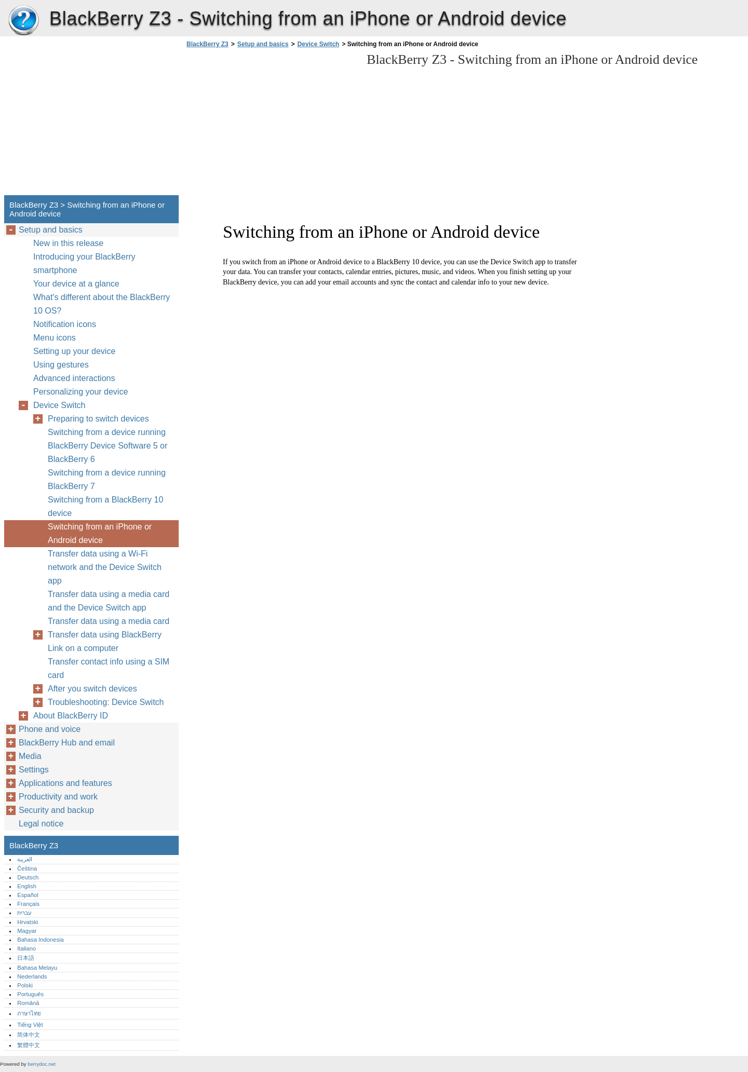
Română (28, 1003)
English (26, 886)
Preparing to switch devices (98, 418)
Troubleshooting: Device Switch (106, 702)
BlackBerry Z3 (23, 20)
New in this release (68, 243)
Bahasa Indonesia (40, 940)
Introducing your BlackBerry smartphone (84, 263)
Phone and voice (50, 729)
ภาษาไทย (29, 1013)
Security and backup (56, 810)
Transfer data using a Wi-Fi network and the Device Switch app (105, 567)
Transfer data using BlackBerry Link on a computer (105, 641)
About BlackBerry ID (70, 715)
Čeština (27, 868)
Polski (25, 985)
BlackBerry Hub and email (67, 742)
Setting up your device (74, 351)
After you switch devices (92, 688)
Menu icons (54, 337)
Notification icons (64, 324)
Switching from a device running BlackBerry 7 (107, 479)
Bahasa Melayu (37, 968)
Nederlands (32, 976)
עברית (24, 913)
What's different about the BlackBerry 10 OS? (101, 304)
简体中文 (28, 1035)
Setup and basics (263, 44)
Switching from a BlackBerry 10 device (105, 506)
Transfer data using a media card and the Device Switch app (108, 601)
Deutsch (27, 877)
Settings (34, 769)
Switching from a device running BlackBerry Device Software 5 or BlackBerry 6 (107, 446)
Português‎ (30, 994)
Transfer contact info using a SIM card (108, 668)
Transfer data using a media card (108, 621)
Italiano (26, 948)
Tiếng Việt (30, 1025)
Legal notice (41, 823)
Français (28, 904)
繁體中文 (28, 1045)
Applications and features (65, 783)
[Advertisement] (271, 124)
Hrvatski (27, 922)
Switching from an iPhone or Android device (100, 533)
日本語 (25, 958)
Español (27, 895)
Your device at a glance (76, 283)
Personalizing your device (80, 391)
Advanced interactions (74, 378)
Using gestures (61, 364)
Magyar (26, 931)
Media (30, 756)
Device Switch (318, 44)
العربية (24, 859)
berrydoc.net (41, 1064)
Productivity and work (58, 796)
